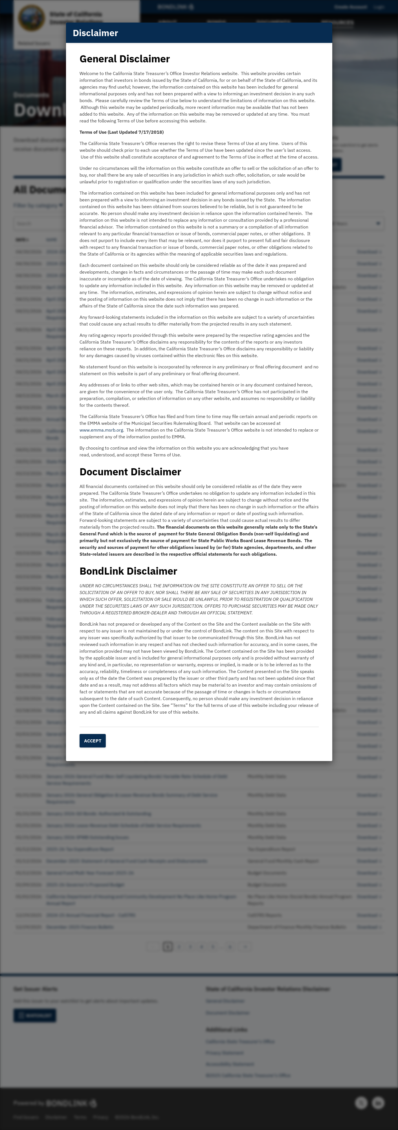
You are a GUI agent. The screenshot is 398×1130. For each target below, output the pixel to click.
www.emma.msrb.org (101, 430)
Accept (92, 741)
